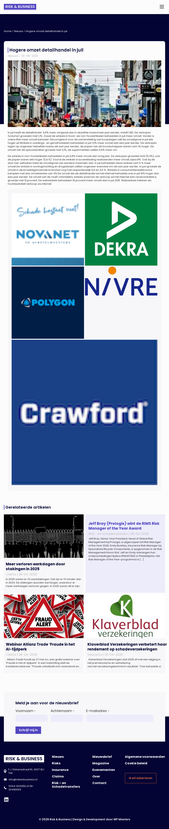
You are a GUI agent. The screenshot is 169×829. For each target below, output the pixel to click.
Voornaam (25, 711)
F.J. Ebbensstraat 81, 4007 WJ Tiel (26, 771)
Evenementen (103, 770)
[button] (162, 7)
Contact (99, 783)
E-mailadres (97, 711)
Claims (58, 776)
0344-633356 (17, 786)
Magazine (100, 763)
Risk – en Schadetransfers (66, 785)
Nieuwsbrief (102, 756)
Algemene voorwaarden (145, 756)
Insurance (60, 770)
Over (96, 776)
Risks (56, 763)
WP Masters (121, 819)
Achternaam (62, 711)
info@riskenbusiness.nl (23, 779)
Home (8, 31)
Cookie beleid (136, 763)
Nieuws (18, 31)
